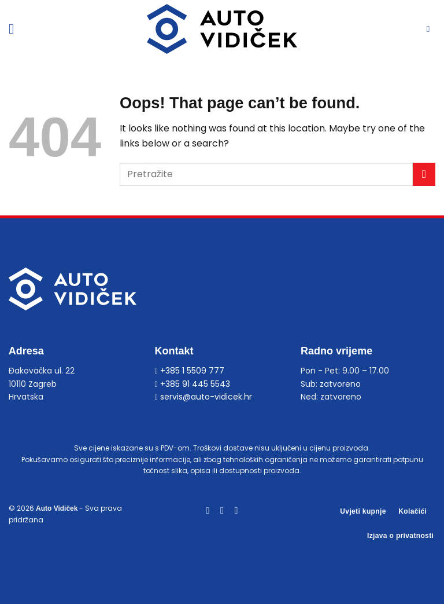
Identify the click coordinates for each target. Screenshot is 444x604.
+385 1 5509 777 (189, 370)
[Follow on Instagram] (222, 510)
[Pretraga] (431, 29)
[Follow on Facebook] (207, 510)
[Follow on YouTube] (235, 510)
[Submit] (424, 174)
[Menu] (16, 28)
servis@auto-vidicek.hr (202, 396)
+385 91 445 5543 (192, 384)
